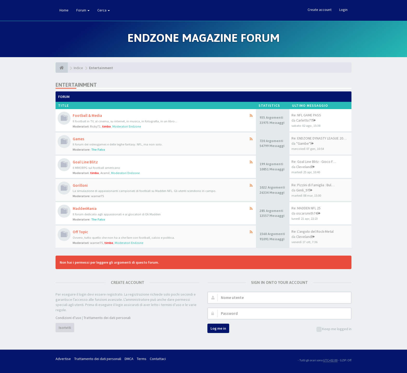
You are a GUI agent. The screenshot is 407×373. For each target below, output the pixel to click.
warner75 (97, 196)
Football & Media (87, 115)
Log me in (218, 328)
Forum (83, 10)
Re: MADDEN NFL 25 (306, 208)
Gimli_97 (302, 190)
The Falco (98, 149)
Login (343, 9)
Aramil (105, 173)
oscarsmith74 (306, 213)
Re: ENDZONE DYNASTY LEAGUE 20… (319, 138)
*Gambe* (303, 143)
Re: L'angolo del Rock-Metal (312, 231)
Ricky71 (95, 126)
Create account (319, 9)
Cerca (103, 10)
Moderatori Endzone (126, 126)
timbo (106, 126)
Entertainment (101, 67)
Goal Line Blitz (85, 161)
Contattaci (158, 358)
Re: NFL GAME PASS (306, 115)
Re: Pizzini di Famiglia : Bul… (313, 185)
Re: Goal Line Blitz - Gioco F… (313, 161)
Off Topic (80, 231)
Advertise (63, 358)
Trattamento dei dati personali (107, 317)
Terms (141, 358)
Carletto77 (304, 120)
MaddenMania (85, 208)
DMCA (129, 358)
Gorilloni (80, 185)
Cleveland (303, 166)
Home (64, 10)
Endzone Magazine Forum (203, 37)
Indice (78, 67)
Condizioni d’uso (68, 317)
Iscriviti (65, 327)
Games (78, 138)
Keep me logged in (333, 329)
